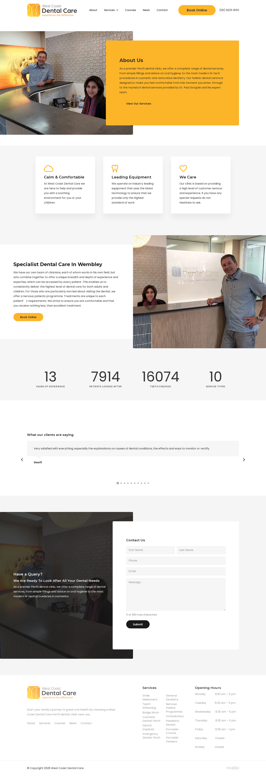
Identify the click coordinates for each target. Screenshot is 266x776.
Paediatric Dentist (172, 723)
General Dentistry (172, 697)
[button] (117, 483)
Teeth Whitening (149, 706)
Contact (86, 723)
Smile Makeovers (149, 697)
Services (44, 723)
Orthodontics (175, 716)
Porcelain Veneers (172, 739)
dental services (213, 68)
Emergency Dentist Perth (151, 736)
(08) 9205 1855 (229, 10)
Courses (59, 723)
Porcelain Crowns (172, 731)
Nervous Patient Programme (174, 708)
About (31, 723)
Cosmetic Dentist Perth (151, 719)
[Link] (53, 10)
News (73, 723)
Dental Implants (148, 727)
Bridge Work (150, 712)
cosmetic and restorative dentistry (162, 78)
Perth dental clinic (149, 68)
